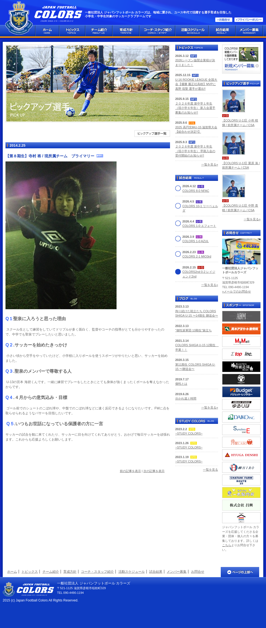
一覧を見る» (209, 164)
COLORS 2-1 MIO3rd (196, 256)
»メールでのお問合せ (236, 291)
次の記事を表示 (154, 471)
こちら (226, 545)
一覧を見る (210, 469)
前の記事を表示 (130, 471)
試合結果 (155, 572)
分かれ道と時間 (185, 398)
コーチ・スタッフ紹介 (97, 572)
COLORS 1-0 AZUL (195, 241)
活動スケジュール (131, 572)
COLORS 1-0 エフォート (199, 225)
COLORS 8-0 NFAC (195, 190)
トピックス (29, 572)
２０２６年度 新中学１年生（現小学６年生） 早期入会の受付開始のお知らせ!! (195, 151)
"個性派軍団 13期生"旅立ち (193, 330)
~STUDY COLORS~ (188, 433)
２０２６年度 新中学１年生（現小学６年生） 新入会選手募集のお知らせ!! (195, 108)
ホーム (12, 572)
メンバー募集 (176, 572)
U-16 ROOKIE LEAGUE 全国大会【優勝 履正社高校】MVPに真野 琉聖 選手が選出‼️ (196, 84)
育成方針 (70, 572)
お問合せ (197, 572)
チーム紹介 (51, 572)
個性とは (181, 383)
